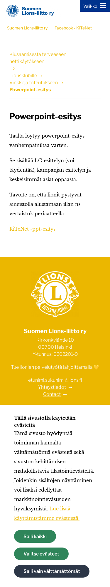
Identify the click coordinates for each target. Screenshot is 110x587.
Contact (52, 394)
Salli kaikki (35, 536)
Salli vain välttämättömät (51, 571)
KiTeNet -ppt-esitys (32, 229)
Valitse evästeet (41, 554)
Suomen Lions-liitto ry (27, 27)
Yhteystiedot (52, 387)
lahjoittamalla (78, 367)
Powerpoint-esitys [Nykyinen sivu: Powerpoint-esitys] (30, 89)
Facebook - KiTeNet (73, 27)
